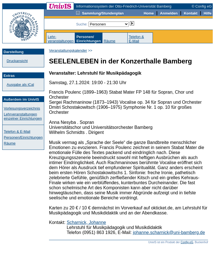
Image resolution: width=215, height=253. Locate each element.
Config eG (187, 242)
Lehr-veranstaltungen (61, 39)
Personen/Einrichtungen (23, 137)
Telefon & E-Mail (17, 131)
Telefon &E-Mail (136, 39)
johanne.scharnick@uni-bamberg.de (169, 232)
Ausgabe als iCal (20, 84)
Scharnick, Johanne (86, 222)
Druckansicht (17, 61)
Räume (109, 41)
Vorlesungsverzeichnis (22, 108)
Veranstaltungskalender (68, 50)
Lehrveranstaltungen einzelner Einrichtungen (23, 116)
